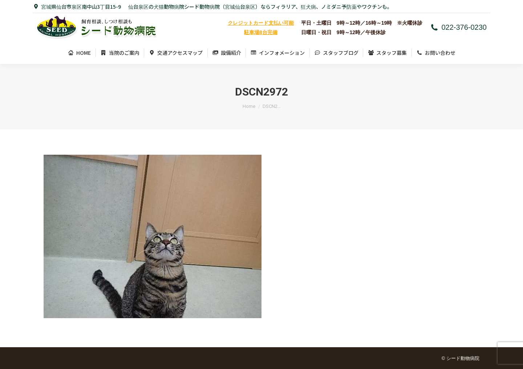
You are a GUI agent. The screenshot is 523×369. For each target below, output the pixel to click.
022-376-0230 (458, 27)
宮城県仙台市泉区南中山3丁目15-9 (77, 6)
